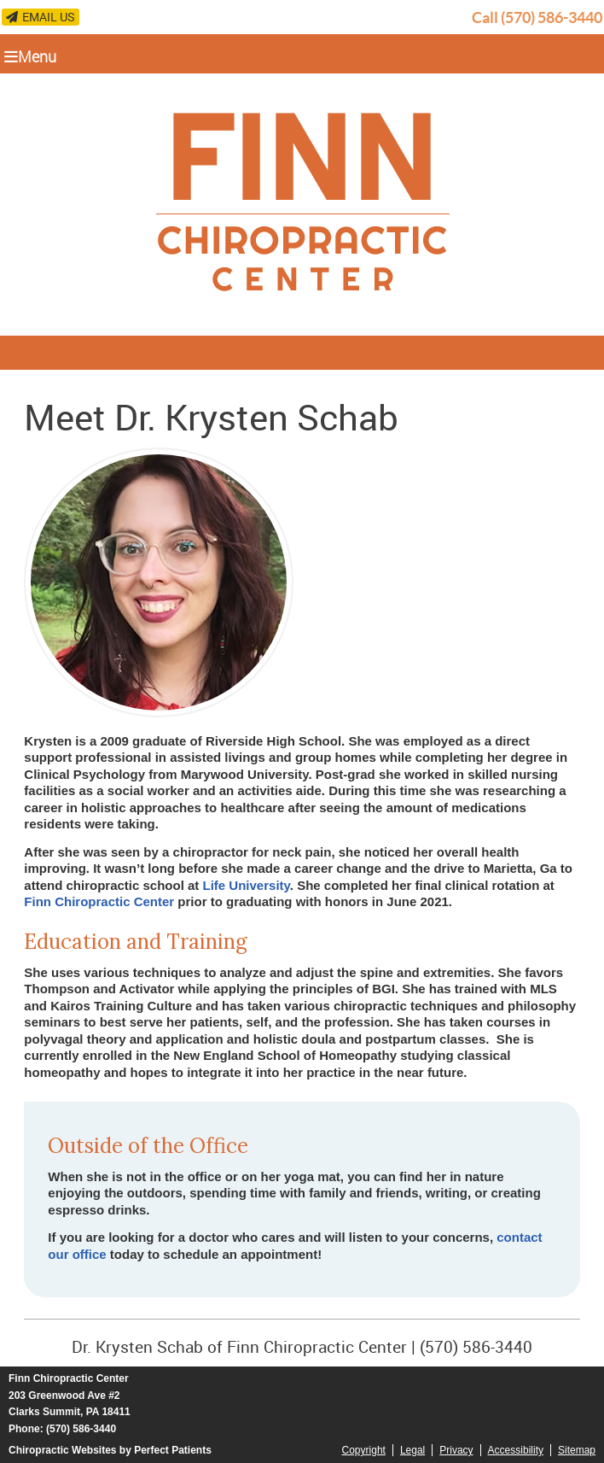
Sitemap (576, 1450)
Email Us (40, 17)
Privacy (456, 1450)
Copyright (364, 1450)
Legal (412, 1450)
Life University (246, 885)
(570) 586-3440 (551, 17)
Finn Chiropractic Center (99, 901)
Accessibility (515, 1450)
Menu (30, 56)
